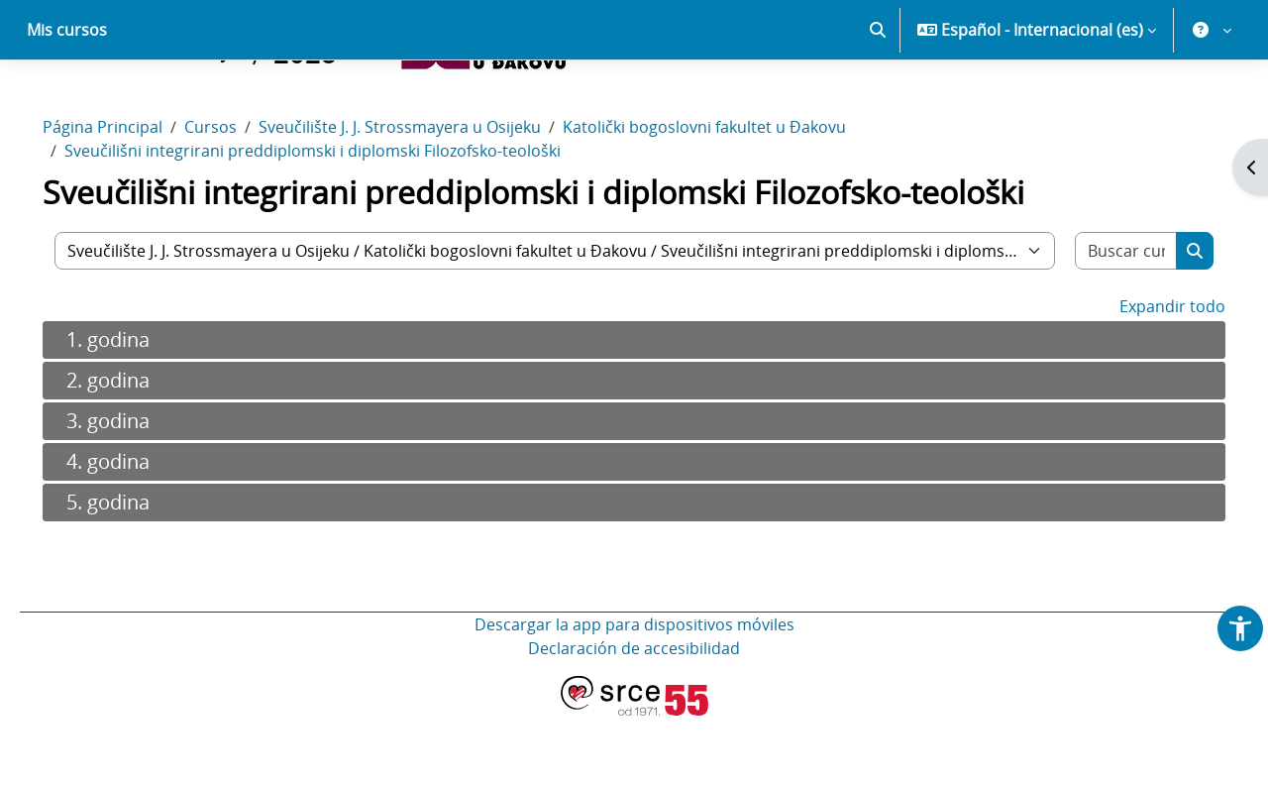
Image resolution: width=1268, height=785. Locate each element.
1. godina (135, 408)
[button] (878, 99)
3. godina (135, 490)
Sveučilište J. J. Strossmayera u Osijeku (427, 196)
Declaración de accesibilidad (634, 718)
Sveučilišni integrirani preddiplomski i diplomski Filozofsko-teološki (340, 220)
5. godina (135, 571)
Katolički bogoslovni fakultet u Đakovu (732, 196)
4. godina (135, 530)
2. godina (135, 449)
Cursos (238, 196)
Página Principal (130, 196)
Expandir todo (1145, 376)
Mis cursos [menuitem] (67, 99)
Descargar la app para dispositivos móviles (634, 694)
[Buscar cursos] (1102, 320)
